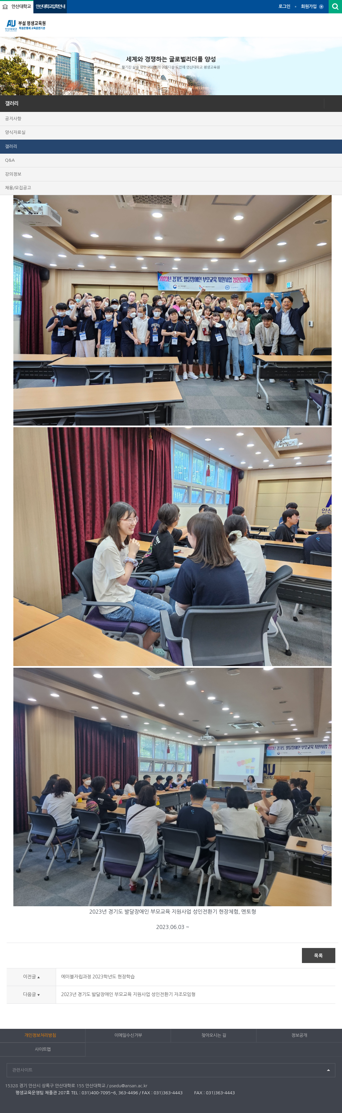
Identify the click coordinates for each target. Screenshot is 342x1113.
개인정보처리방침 (40, 1035)
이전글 (31, 976)
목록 (318, 955)
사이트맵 (42, 1049)
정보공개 (299, 1035)
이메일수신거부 (128, 1035)
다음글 (31, 994)
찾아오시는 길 (213, 1035)
